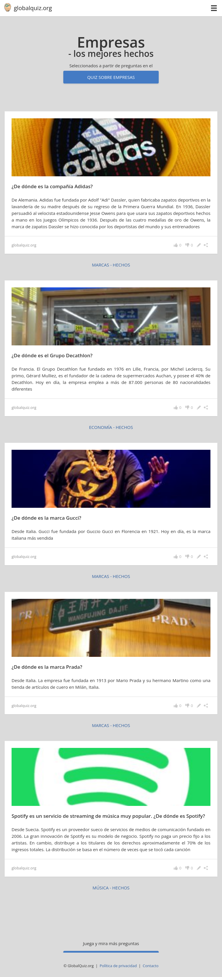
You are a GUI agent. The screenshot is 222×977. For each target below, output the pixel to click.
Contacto (151, 965)
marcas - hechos (111, 265)
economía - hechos (111, 427)
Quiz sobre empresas (111, 77)
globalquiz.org (33, 8)
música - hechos (111, 888)
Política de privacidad (118, 965)
